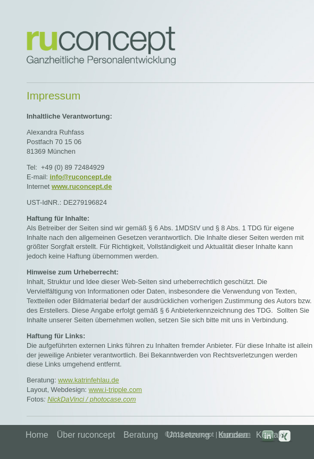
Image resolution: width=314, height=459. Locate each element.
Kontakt (270, 434)
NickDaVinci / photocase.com (91, 399)
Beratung (140, 434)
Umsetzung (188, 434)
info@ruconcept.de (80, 177)
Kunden (232, 434)
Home (37, 434)
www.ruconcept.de (82, 186)
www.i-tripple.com (115, 390)
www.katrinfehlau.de (88, 380)
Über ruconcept (86, 434)
